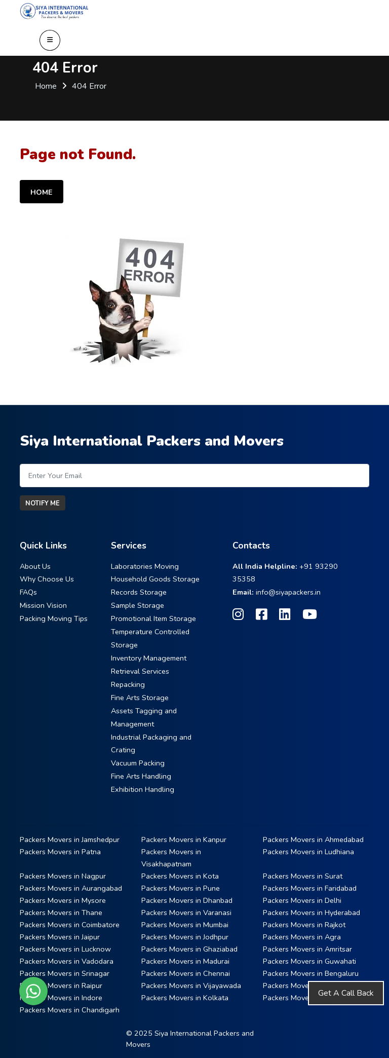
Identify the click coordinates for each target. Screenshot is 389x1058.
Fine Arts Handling (141, 776)
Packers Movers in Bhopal (305, 985)
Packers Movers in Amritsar (307, 949)
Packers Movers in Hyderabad (311, 912)
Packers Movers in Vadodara (66, 961)
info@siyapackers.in (288, 592)
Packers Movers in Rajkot (304, 925)
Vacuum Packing (138, 763)
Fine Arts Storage (140, 697)
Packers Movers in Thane (61, 912)
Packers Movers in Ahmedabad (313, 839)
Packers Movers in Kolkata (184, 998)
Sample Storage (137, 605)
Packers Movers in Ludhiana (308, 852)
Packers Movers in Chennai (185, 973)
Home (46, 86)
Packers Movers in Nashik (304, 998)
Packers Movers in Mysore (63, 900)
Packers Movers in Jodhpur (184, 937)
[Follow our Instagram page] (238, 615)
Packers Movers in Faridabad (310, 888)
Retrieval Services (140, 671)
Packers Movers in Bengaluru (311, 973)
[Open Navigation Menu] (50, 40)
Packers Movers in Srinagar (64, 973)
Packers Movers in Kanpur (183, 839)
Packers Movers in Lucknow (65, 949)
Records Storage (139, 592)
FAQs (28, 592)
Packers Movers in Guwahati (309, 961)
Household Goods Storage (155, 579)
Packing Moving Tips (54, 618)
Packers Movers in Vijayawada (191, 985)
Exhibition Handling (142, 789)
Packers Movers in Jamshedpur (70, 839)
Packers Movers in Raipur (61, 985)
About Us (35, 566)
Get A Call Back (346, 993)
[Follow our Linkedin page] (284, 615)
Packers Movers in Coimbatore (70, 925)
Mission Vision (43, 605)
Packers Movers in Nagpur (63, 876)
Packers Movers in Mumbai (184, 925)
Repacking (128, 684)
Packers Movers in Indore (61, 998)
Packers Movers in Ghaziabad (189, 949)
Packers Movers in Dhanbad (186, 900)
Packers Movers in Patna (60, 852)
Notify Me (42, 503)
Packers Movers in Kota (180, 876)
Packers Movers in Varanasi (186, 912)
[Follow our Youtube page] (309, 615)
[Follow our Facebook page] (261, 615)
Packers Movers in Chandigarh (70, 1010)
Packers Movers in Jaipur (60, 937)
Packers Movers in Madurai (185, 961)
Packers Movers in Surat (302, 876)
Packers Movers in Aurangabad (71, 888)
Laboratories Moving (145, 566)
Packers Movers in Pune (180, 888)
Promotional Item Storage (153, 618)
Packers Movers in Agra (302, 937)
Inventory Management (148, 658)
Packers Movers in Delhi (302, 900)
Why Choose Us (47, 579)
